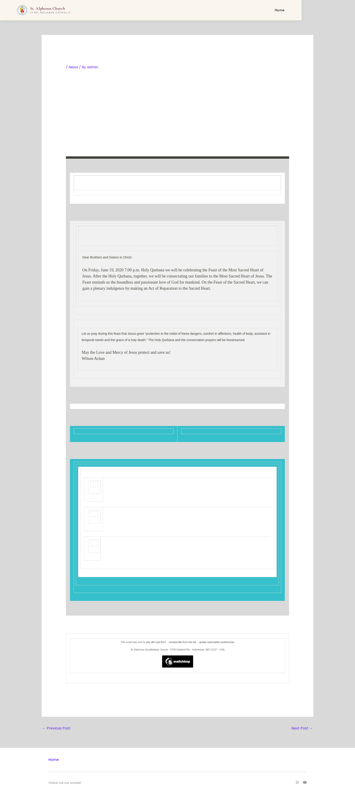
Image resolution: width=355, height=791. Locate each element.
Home (306, 10)
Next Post (302, 728)
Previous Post (56, 728)
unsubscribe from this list (182, 642)
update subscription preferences (216, 642)
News (73, 67)
